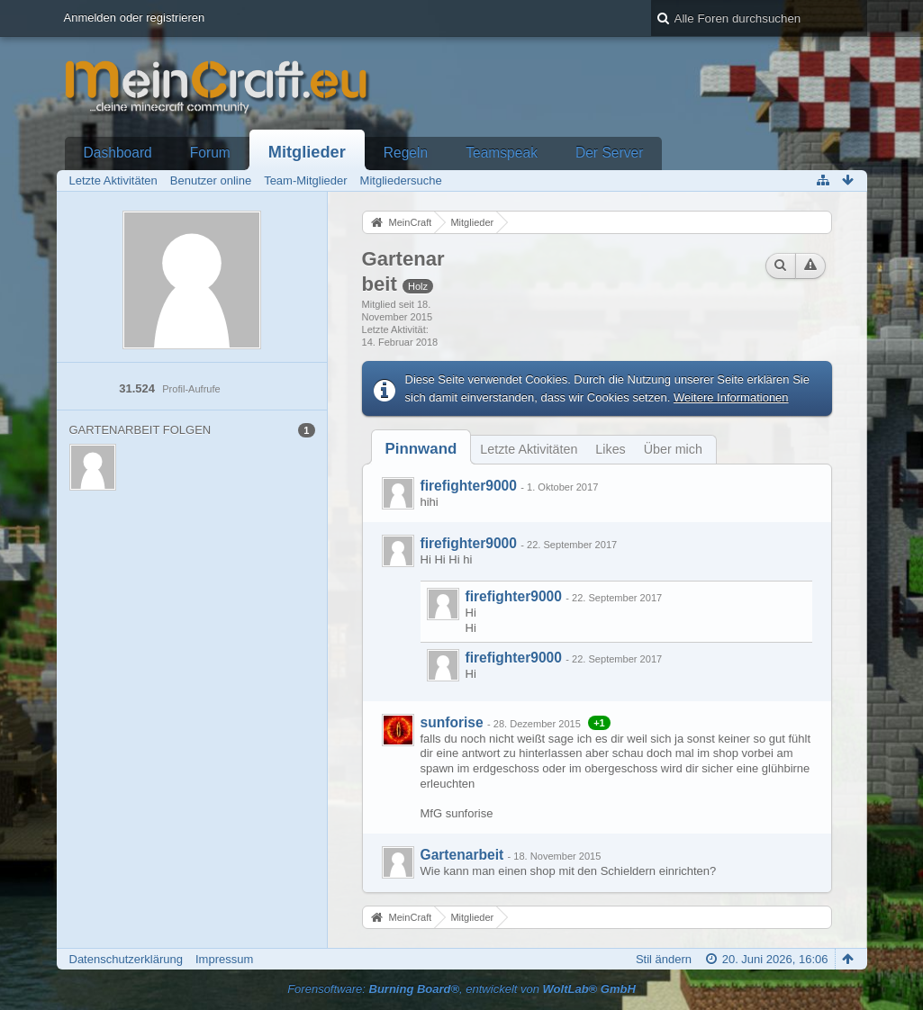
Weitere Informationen (731, 397)
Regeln (406, 152)
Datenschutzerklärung (126, 959)
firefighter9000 (469, 485)
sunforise (452, 722)
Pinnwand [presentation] (421, 448)
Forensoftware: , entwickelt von (461, 989)
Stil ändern (664, 959)
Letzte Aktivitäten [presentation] (528, 449)
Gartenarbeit (462, 854)
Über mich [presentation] (673, 449)
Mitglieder (307, 152)
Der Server (609, 152)
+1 (599, 722)
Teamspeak (502, 152)
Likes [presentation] (610, 449)
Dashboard (118, 152)
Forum (210, 152)
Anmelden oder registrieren (134, 17)
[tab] (421, 449)
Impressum (224, 959)
